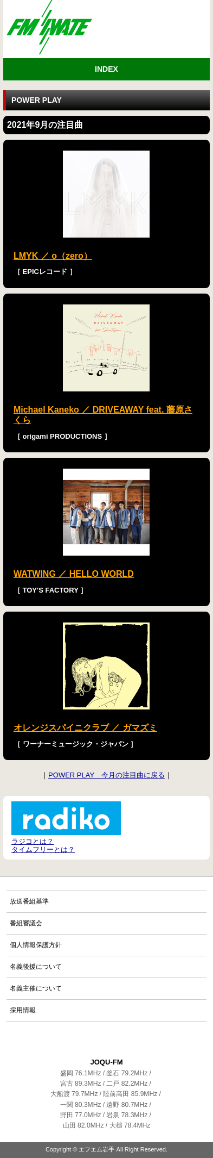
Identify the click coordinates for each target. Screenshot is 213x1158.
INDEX (106, 69)
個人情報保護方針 (36, 945)
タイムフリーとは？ (43, 849)
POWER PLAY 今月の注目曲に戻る (106, 775)
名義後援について (36, 966)
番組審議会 (26, 923)
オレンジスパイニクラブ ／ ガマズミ (85, 727)
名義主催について (36, 988)
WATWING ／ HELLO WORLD (74, 573)
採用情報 (23, 1010)
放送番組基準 (29, 901)
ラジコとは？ (32, 841)
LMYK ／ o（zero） (53, 255)
